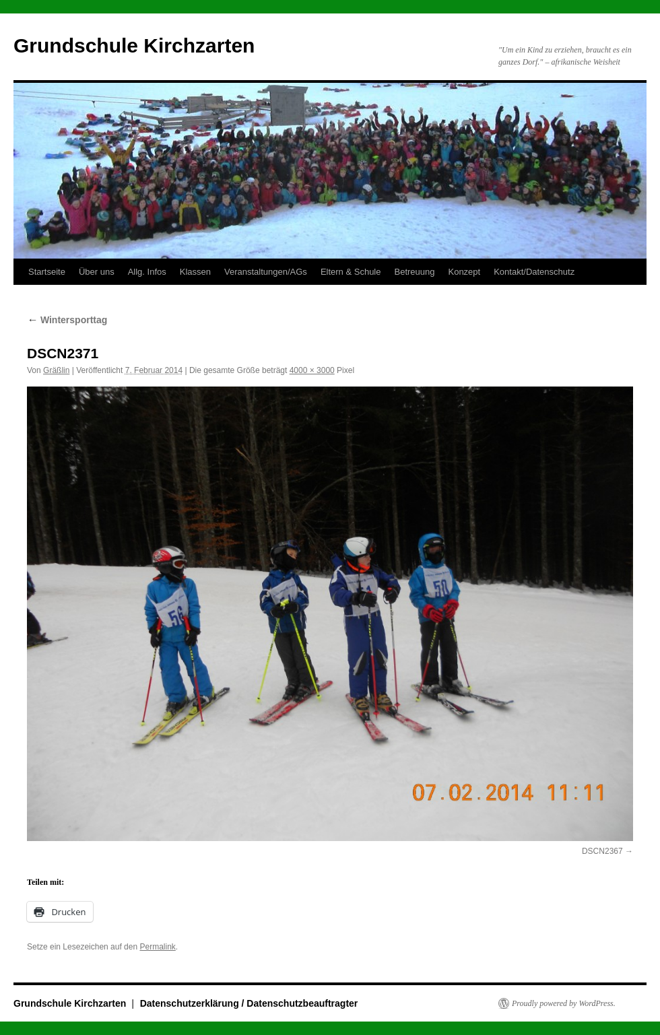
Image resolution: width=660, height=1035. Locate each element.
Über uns (96, 272)
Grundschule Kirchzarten (134, 45)
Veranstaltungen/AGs (265, 272)
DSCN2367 (602, 851)
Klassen (195, 272)
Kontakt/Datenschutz (534, 272)
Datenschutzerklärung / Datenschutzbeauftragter (249, 1003)
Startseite (46, 272)
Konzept (464, 272)
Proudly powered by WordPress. (564, 1003)
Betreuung (414, 272)
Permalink (157, 946)
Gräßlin (56, 370)
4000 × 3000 (312, 370)
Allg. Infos (147, 272)
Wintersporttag (67, 319)
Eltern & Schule (351, 272)
